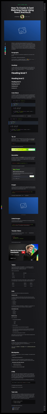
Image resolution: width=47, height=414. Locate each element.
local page (22, 346)
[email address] (21, 176)
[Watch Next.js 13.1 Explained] (23, 252)
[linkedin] (5, 49)
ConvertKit (32, 139)
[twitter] (5, 48)
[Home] (44, 4)
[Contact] (44, 10)
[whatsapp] (5, 51)
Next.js (19, 4)
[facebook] (5, 46)
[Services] (44, 8)
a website (17, 346)
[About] (44, 6)
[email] (5, 54)
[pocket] (5, 52)
